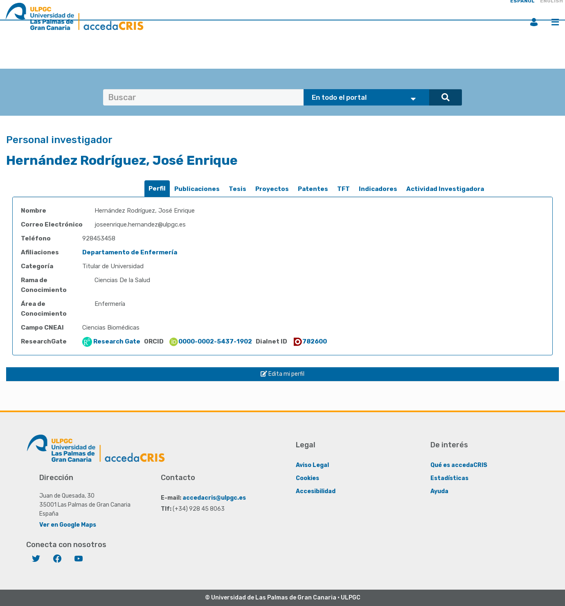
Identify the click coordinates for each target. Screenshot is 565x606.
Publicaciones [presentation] (197, 189)
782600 (310, 341)
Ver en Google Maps (67, 524)
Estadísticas (449, 478)
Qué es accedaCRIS (458, 465)
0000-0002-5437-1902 (210, 341)
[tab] (157, 188)
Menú (555, 22)
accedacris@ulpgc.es (214, 497)
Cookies (307, 478)
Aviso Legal (312, 465)
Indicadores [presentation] (378, 189)
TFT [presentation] (343, 189)
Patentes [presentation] (313, 189)
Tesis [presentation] (237, 189)
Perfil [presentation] (157, 188)
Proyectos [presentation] (272, 189)
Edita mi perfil (282, 373)
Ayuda (439, 491)
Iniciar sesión (534, 22)
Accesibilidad (315, 491)
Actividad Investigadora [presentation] (445, 189)
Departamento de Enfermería (129, 252)
